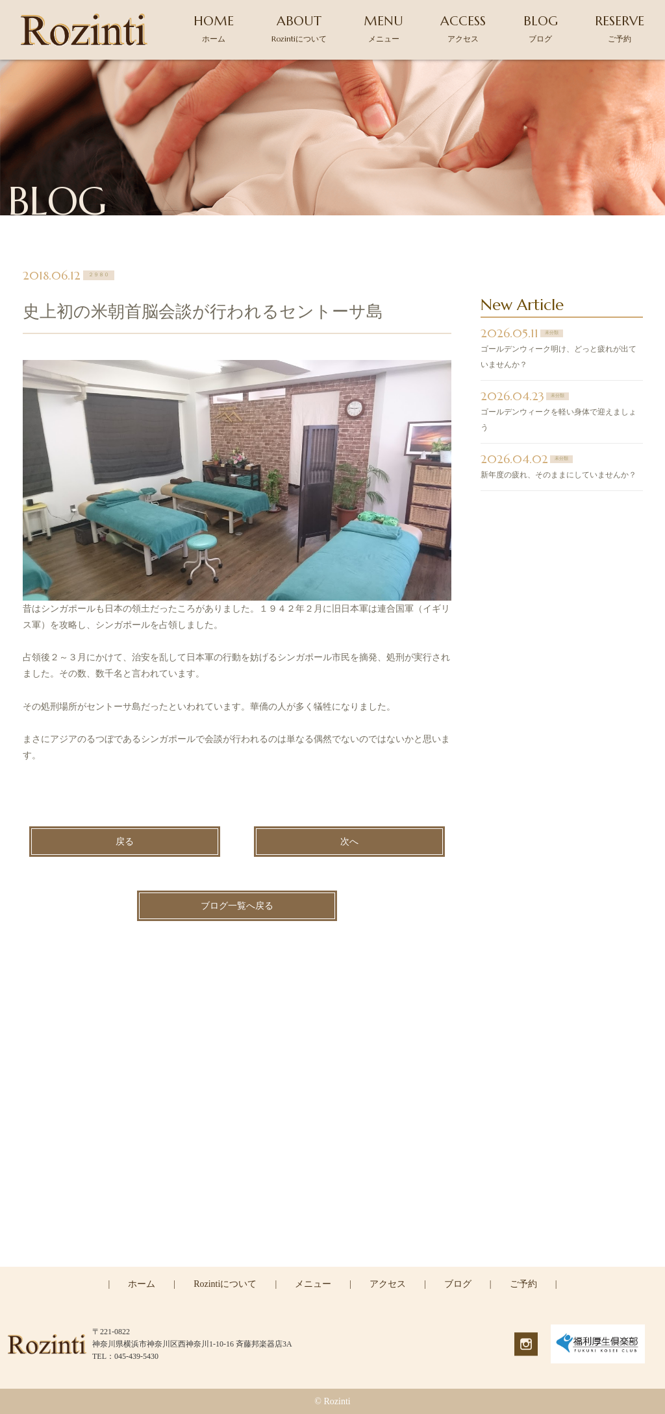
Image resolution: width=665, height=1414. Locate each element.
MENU (383, 28)
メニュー (313, 1284)
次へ (349, 842)
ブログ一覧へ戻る (237, 906)
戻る (125, 842)
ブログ (457, 1284)
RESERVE (619, 28)
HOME (214, 28)
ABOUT (299, 28)
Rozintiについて (225, 1284)
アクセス (388, 1284)
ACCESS (463, 28)
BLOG (540, 28)
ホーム (141, 1284)
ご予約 (523, 1284)
